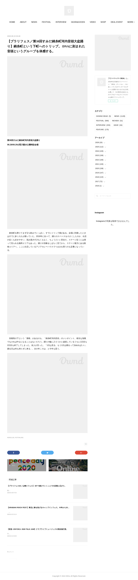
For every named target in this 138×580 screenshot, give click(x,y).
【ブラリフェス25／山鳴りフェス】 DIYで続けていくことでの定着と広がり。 (36, 486)
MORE (114, 22)
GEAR (118, 125)
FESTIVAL (56, 22)
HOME (23, 22)
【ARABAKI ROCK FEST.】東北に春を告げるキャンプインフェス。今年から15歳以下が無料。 (43, 507)
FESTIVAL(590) (19, 437)
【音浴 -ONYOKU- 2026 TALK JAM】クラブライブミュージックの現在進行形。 (37, 529)
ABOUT (33, 22)
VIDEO (103, 22)
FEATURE (102, 129)
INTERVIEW (71, 22)
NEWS (45, 22)
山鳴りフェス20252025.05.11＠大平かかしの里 (22, 490)
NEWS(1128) (10, 437)
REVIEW (117, 121)
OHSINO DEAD (103, 116)
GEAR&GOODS (88, 22)
